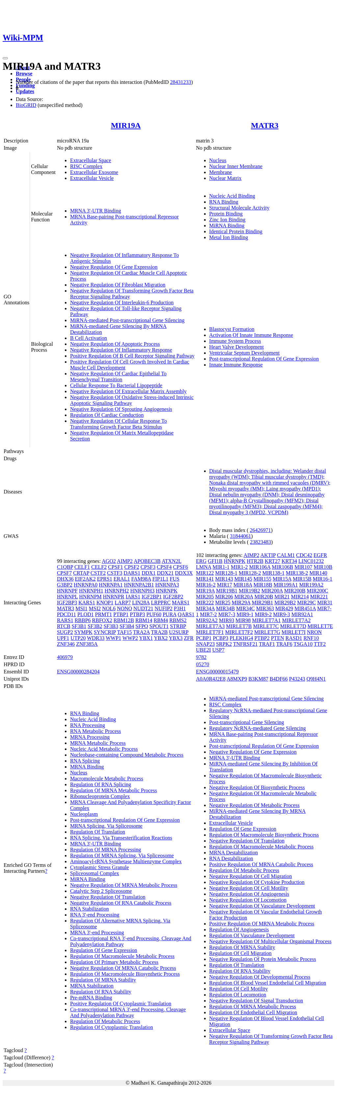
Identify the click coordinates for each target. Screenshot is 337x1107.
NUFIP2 (163, 608)
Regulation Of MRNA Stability (103, 980)
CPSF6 (180, 567)
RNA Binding (223, 202)
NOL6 (109, 608)
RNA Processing (87, 725)
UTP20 (78, 638)
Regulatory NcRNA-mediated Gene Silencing (257, 728)
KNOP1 (105, 602)
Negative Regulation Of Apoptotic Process (115, 344)
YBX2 (161, 638)
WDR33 (95, 638)
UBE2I (203, 650)
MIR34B (225, 608)
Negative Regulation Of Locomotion (248, 900)
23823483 (260, 542)
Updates (25, 91)
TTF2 (319, 644)
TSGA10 (303, 644)
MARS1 (180, 602)
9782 (201, 657)
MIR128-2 (250, 573)
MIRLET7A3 (210, 626)
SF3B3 (111, 626)
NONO (124, 608)
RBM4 (161, 620)
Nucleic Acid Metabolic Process (104, 749)
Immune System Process (235, 341)
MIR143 (224, 579)
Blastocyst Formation (231, 329)
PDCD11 (66, 614)
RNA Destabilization (231, 858)
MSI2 (95, 608)
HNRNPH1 (91, 590)
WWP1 (113, 638)
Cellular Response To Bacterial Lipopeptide (116, 385)
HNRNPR (113, 596)
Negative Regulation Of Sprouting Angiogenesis (121, 409)
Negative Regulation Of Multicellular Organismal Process (270, 941)
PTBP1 (120, 614)
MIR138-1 (273, 573)
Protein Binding (226, 213)
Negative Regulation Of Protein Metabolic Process (262, 959)
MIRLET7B (239, 626)
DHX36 (65, 579)
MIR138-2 (297, 573)
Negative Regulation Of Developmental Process (259, 977)
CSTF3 (114, 573)
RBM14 (143, 620)
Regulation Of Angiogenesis (239, 929)
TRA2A (141, 632)
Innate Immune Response (236, 364)
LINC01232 (311, 561)
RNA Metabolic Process (95, 731)
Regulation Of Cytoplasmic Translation (111, 1027)
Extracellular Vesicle (92, 178)
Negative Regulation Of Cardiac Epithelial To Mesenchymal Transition (118, 376)
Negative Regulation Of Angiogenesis (249, 894)
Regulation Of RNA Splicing (100, 784)
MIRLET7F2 (239, 632)
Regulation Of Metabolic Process (105, 1021)
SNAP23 (205, 644)
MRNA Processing (90, 737)
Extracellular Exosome (94, 172)
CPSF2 (131, 567)
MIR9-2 (263, 614)
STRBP (178, 626)
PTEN (277, 638)
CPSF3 (148, 567)
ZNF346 (66, 644)
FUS (174, 579)
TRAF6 (284, 644)
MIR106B (282, 567)
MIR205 (205, 596)
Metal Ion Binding (228, 237)
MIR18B (262, 585)
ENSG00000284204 (78, 671)
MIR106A (260, 567)
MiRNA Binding (227, 225)
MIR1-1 (221, 567)
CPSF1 (115, 567)
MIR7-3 (226, 614)
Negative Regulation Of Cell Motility (248, 888)
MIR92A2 (207, 620)
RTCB (63, 626)
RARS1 (65, 620)
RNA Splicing (85, 761)
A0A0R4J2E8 (211, 679)
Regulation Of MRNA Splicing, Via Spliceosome (122, 855)
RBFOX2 (102, 620)
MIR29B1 (262, 602)
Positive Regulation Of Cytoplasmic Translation (120, 1003)
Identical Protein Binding (236, 231)
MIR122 (205, 573)
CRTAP (81, 573)
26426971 (260, 530)
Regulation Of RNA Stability (100, 991)
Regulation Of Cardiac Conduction (107, 415)
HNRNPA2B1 (139, 585)
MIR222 (205, 602)
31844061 (240, 536)
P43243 (297, 679)
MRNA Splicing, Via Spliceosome (106, 826)
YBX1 (146, 638)
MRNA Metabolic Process (98, 743)
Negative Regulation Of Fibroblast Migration (118, 285)
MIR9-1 (245, 614)
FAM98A (141, 579)
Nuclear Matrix (225, 178)
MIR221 (319, 596)
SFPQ (142, 626)
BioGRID (26, 105)
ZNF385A (87, 644)
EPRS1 (104, 579)
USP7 (218, 650)
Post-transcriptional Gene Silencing (246, 722)
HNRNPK (166, 590)
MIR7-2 (208, 614)
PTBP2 (262, 638)
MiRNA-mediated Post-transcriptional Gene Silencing (127, 320)
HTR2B (255, 561)
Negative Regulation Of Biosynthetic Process (257, 787)
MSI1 (81, 608)
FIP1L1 (160, 579)
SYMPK (83, 632)
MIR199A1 (285, 585)
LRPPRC (161, 602)
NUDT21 (143, 608)
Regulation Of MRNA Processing (105, 849)
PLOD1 (85, 614)
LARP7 (123, 602)
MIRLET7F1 (210, 632)
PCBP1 (204, 638)
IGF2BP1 (152, 596)
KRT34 (289, 561)
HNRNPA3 (167, 585)
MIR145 (243, 579)
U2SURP (178, 632)
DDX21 (165, 573)
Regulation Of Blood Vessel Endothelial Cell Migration (267, 983)
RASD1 (293, 638)
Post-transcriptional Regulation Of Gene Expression (264, 359)
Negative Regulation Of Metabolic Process (254, 805)
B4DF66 (279, 679)
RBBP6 (83, 620)
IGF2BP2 (173, 596)
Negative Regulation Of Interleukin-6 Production (122, 302)
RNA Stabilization (89, 909)
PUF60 (153, 614)
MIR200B (294, 590)
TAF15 (124, 632)
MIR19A (126, 125)
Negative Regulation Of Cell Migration (250, 876)
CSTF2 (98, 573)
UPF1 (63, 638)
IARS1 (133, 596)
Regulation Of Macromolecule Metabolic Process (122, 956)
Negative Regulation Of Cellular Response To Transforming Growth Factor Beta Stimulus (118, 424)
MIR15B (302, 579)
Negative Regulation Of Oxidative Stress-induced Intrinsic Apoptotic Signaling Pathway (132, 400)
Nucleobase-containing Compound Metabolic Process (126, 755)
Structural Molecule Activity (239, 208)
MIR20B (263, 596)
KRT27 (272, 561)
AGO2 (109, 561)
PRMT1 (103, 614)
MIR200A (272, 590)
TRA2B (159, 632)
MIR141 (205, 579)
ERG (201, 561)
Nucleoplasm (84, 814)
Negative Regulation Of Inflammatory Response (121, 350)
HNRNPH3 (142, 590)
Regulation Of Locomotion (237, 994)
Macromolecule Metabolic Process (106, 778)
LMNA (203, 567)
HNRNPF (67, 590)
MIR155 (262, 579)
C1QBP (65, 567)
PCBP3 (220, 638)
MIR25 (222, 602)
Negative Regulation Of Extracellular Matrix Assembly (128, 391)
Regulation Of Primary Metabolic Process (114, 962)
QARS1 (186, 614)
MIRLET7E (320, 626)
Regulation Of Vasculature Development (252, 935)
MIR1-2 (239, 567)
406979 (65, 657)
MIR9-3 (281, 614)
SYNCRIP (105, 632)
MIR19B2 (249, 590)
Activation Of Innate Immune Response (251, 335)
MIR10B (323, 567)
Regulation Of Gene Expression (103, 950)
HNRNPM (90, 596)
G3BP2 (64, 585)
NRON (314, 632)
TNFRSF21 (245, 644)
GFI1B (215, 561)
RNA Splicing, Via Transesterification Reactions (121, 838)
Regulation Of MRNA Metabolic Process (113, 790)
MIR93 (226, 620)
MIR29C (306, 602)
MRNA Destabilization (233, 852)
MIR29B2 (285, 602)
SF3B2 (95, 626)
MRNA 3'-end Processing (97, 932)
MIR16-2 (206, 585)
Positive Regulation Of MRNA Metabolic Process (262, 923)
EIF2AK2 (85, 579)
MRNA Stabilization (92, 986)
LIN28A (140, 602)
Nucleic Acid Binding (232, 196)
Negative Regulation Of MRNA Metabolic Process (123, 885)
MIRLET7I (294, 632)
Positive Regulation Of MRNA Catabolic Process (261, 864)
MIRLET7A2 (296, 620)
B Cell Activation (88, 338)
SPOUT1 (159, 626)
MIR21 (282, 596)
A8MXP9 (236, 679)
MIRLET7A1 (266, 620)
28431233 (180, 82)
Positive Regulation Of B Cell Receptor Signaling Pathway (132, 356)
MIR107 (303, 567)
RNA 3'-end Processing (94, 915)
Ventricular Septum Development (244, 353)
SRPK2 (224, 644)
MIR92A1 (302, 614)
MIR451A (305, 608)
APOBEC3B (147, 561)
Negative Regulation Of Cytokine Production (257, 882)
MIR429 (284, 608)
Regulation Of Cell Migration (240, 953)
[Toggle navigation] (5, 58)
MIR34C (245, 608)
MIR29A (241, 602)
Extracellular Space (90, 160)
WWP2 (130, 638)
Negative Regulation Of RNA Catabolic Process (120, 903)
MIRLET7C (266, 626)
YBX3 (176, 638)
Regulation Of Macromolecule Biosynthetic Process (125, 974)
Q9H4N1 (316, 679)
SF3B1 (79, 626)
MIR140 (318, 573)
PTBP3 (137, 614)
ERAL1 (122, 579)
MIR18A (242, 585)
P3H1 (180, 608)
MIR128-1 (226, 573)
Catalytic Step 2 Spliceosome (101, 891)
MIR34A (205, 608)
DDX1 (149, 573)
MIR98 (243, 620)
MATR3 (265, 125)
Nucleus (217, 160)
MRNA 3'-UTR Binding (95, 211)
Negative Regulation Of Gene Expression (114, 267)
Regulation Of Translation (97, 832)
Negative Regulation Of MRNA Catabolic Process (123, 968)
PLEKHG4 (241, 638)
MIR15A (282, 579)
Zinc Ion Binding (227, 219)
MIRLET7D (293, 626)
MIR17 (224, 585)
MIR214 (300, 596)
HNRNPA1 (110, 585)
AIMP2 (125, 561)
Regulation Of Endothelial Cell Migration (253, 1012)
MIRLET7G (267, 632)
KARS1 (86, 602)
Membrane (220, 172)
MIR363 (265, 608)
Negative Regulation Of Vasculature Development (262, 906)
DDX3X (184, 573)
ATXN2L (171, 561)
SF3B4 (126, 626)
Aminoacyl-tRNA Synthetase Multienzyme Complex (126, 861)
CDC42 (304, 555)
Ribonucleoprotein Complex (100, 796)
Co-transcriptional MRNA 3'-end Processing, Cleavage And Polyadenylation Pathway (128, 1012)
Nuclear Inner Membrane (236, 166)
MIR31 (324, 602)
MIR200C (317, 590)
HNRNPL (67, 596)
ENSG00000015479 (217, 671)
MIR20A (243, 596)
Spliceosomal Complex (94, 873)
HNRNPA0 (85, 585)
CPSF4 (164, 567)
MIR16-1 (322, 579)
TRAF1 (267, 644)
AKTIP (268, 555)
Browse (24, 73)
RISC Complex (86, 166)
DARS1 (132, 573)
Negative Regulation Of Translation (107, 897)
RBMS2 (177, 620)
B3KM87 (258, 679)
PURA (169, 614)
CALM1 (286, 555)
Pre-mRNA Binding (91, 997)
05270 (202, 664)
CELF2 (99, 567)
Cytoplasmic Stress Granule (99, 867)
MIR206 (224, 596)
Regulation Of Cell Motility (238, 989)
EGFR (320, 555)
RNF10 (311, 638)
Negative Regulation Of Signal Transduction (256, 1000)
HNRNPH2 (117, 590)
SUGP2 (65, 632)
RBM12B (124, 620)
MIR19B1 (226, 590)
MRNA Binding (87, 766)
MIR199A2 (311, 585)
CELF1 (82, 567)
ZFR (189, 638)
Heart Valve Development (236, 347)
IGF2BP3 (67, 602)
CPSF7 (64, 573)
